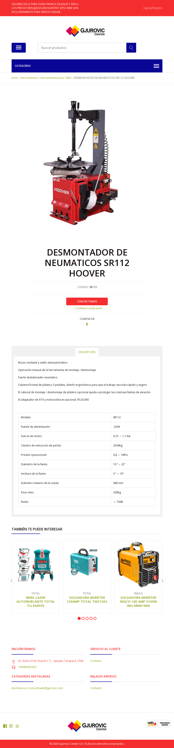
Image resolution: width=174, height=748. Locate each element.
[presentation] (11, 581)
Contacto (96, 661)
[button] (79, 618)
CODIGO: (83, 287)
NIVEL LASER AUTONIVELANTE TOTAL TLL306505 (35, 601)
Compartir (87, 319)
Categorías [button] (87, 66)
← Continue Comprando (87, 308)
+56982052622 (27, 667)
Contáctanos (87, 301)
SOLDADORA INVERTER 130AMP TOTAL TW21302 (87, 599)
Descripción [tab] (87, 352)
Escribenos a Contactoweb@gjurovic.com (37, 688)
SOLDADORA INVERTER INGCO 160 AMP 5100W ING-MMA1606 (138, 601)
